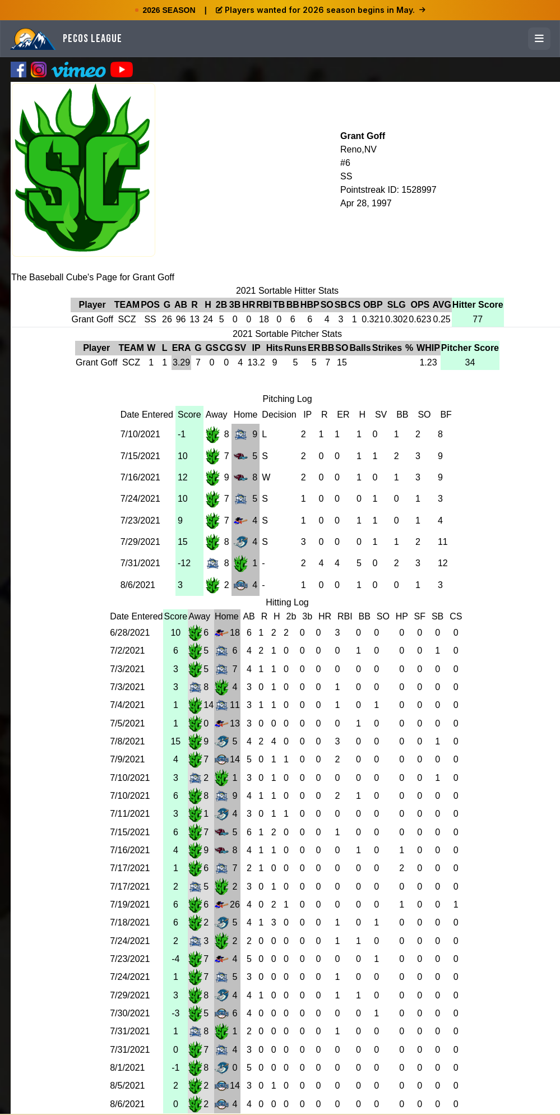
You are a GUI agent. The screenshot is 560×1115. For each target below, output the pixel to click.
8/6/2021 (138, 585)
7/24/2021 (140, 498)
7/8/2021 (127, 741)
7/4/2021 (127, 705)
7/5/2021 (127, 723)
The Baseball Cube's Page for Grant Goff (92, 277)
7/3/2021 (127, 669)
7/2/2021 (127, 650)
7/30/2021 (130, 1013)
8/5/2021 (127, 1085)
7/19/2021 (130, 904)
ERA (181, 348)
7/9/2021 (127, 759)
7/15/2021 (140, 456)
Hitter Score (477, 304)
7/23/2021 (140, 520)
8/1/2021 (127, 1067)
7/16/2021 (140, 477)
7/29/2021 (140, 542)
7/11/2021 (130, 813)
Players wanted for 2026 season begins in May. (320, 10)
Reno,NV (358, 149)
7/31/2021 (140, 563)
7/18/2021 (130, 922)
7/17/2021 (130, 868)
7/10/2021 (140, 434)
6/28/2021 (130, 632)
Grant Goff (362, 136)
